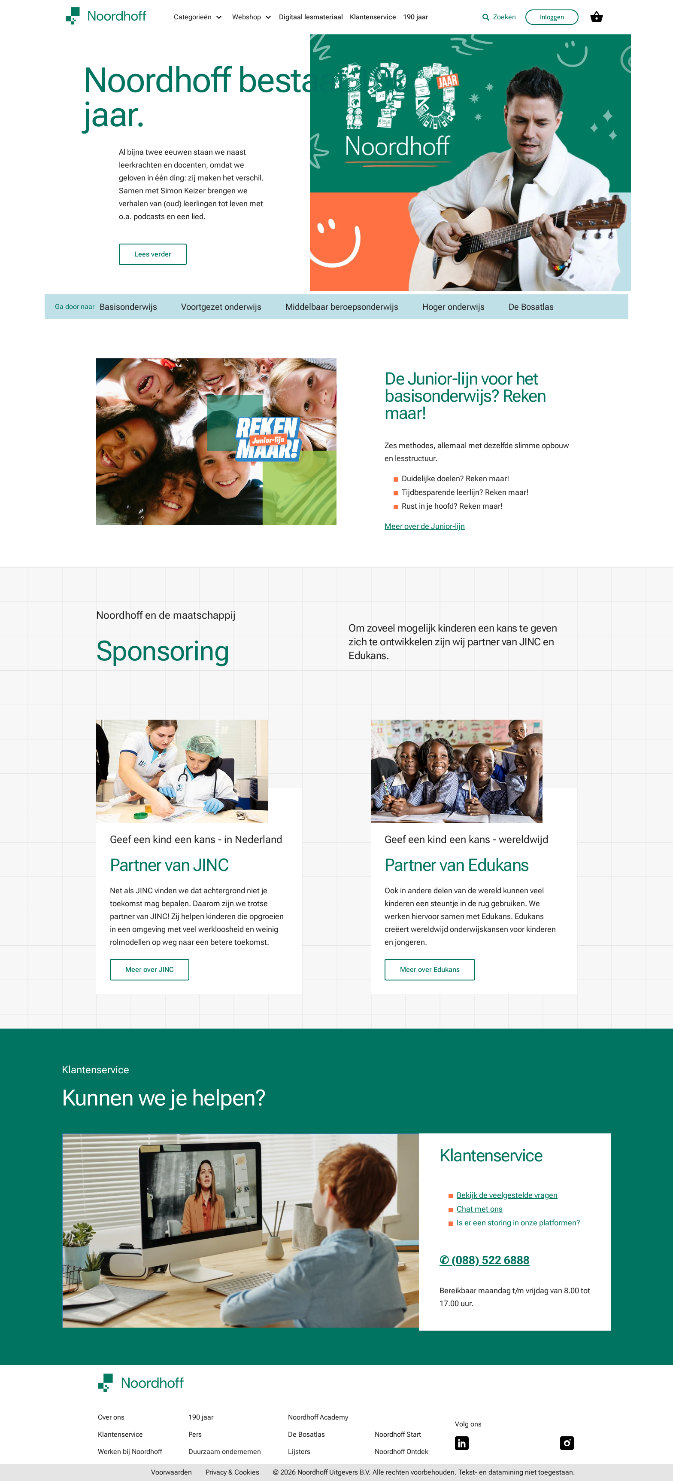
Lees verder (152, 254)
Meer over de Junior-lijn (425, 526)
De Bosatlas (306, 1434)
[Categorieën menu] (198, 17)
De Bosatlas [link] (531, 306)
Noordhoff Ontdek (401, 1451)
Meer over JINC (149, 969)
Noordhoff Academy (318, 1417)
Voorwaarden (171, 1472)
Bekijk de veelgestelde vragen (507, 1195)
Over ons (111, 1417)
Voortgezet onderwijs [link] (221, 306)
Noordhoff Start (398, 1434)
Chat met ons (480, 1208)
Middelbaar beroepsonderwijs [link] (341, 306)
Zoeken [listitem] (499, 17)
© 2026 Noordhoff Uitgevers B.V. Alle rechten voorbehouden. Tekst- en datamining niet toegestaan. (424, 1472)
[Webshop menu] (252, 17)
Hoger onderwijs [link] (453, 306)
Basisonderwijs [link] (128, 306)
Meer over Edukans (430, 969)
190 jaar (415, 17)
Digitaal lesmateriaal (311, 17)
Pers (195, 1434)
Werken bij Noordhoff (130, 1451)
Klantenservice (373, 17)
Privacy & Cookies (232, 1472)
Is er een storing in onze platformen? (518, 1222)
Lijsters (299, 1451)
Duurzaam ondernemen (224, 1451)
